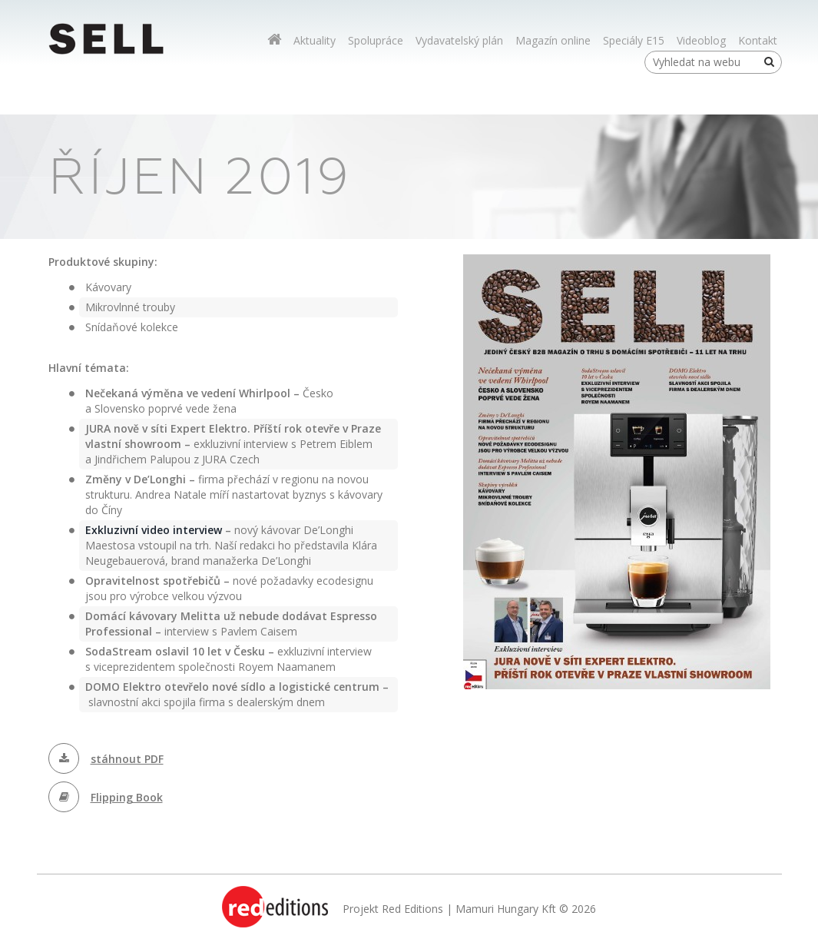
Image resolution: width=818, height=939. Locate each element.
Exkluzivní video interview (153, 530)
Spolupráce (375, 40)
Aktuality (314, 40)
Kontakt (757, 40)
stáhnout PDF (127, 759)
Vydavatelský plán (459, 40)
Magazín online (553, 40)
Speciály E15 (633, 40)
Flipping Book (127, 797)
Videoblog (701, 40)
